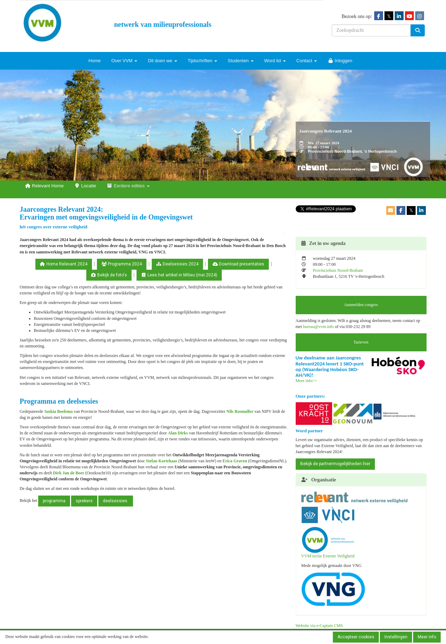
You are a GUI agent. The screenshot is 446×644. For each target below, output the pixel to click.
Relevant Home (44, 185)
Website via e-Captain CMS (319, 625)
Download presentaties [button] (238, 264)
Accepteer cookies (355, 636)
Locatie (85, 185)
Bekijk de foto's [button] (109, 275)
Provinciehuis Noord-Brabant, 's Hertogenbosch (352, 151)
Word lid (275, 60)
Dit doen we (162, 60)
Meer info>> (306, 380)
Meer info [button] (427, 636)
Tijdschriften (202, 60)
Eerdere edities (128, 185)
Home (94, 60)
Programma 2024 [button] (122, 264)
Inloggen (340, 60)
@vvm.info (318, 326)
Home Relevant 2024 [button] (63, 264)
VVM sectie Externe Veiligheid (328, 542)
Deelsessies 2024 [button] (177, 264)
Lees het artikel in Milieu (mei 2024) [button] (179, 275)
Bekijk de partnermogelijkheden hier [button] (335, 463)
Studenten (241, 60)
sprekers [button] (84, 500)
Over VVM (124, 60)
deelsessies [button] (115, 500)
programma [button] (54, 500)
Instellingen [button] (395, 636)
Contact (306, 60)
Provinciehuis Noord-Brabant (338, 270)
